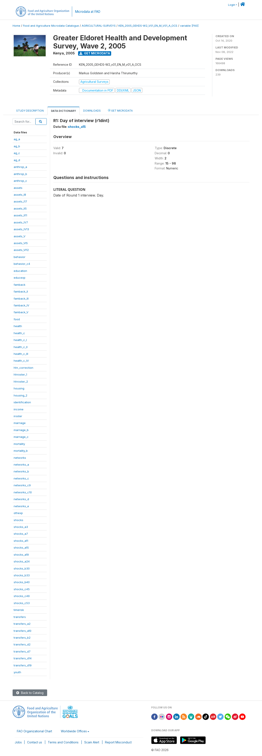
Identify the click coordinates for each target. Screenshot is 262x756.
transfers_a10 (22, 630)
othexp (18, 513)
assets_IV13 (21, 229)
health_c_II (21, 347)
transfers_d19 (23, 665)
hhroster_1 (20, 374)
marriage (20, 423)
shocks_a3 (21, 527)
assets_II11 (20, 215)
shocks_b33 (22, 575)
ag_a (17, 139)
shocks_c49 (22, 596)
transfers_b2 (22, 637)
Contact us (34, 742)
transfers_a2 (22, 623)
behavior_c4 (22, 263)
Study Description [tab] (30, 110)
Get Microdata (94, 53)
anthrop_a (20, 167)
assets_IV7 (21, 222)
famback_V (21, 312)
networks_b (21, 471)
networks (20, 457)
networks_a (21, 464)
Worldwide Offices (74, 731)
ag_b (17, 146)
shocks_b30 (22, 568)
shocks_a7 (21, 533)
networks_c (21, 478)
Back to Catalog (30, 693)
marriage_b (21, 430)
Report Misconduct (118, 742)
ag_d (17, 160)
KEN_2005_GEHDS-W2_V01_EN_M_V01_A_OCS (147, 25)
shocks (18, 520)
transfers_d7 (22, 651)
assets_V (19, 236)
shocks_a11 (21, 540)
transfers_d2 (22, 644)
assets (18, 187)
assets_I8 (20, 194)
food (17, 319)
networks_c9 (22, 485)
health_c (19, 333)
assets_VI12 (21, 250)
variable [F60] (189, 25)
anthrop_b (20, 174)
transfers (20, 617)
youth (17, 672)
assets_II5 (20, 208)
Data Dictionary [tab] (63, 110)
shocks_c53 (22, 603)
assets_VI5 (21, 243)
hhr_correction (23, 367)
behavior (19, 257)
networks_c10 (23, 492)
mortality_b (21, 450)
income (18, 409)
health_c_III (21, 353)
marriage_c (21, 436)
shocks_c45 (22, 589)
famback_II (21, 291)
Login (231, 4)
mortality (19, 444)
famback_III (21, 298)
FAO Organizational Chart (34, 731)
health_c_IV (21, 360)
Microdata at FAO (87, 12)
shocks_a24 (22, 561)
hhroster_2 (21, 381)
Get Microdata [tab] (120, 110)
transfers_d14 (23, 658)
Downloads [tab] (92, 110)
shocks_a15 (21, 547)
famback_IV (21, 305)
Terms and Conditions (63, 742)
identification (22, 402)
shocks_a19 (21, 554)
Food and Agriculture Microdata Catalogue (51, 25)
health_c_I (20, 340)
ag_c (17, 153)
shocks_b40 (22, 582)
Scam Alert (91, 742)
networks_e (21, 506)
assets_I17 (20, 201)
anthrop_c (20, 180)
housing (19, 388)
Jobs (18, 742)
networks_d (21, 499)
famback (19, 284)
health (18, 326)
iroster (18, 416)
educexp (19, 277)
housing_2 (20, 395)
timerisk (19, 610)
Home (16, 25)
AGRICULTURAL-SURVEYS (99, 25)
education (20, 270)
